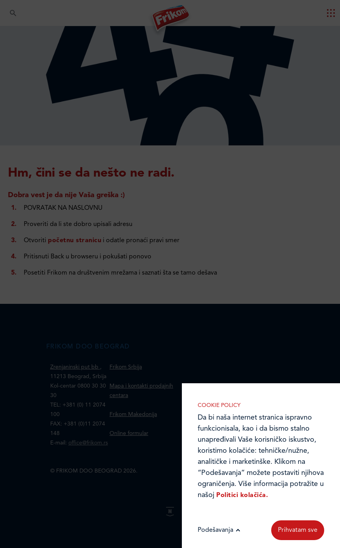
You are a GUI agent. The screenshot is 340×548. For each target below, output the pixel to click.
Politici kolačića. (242, 495)
